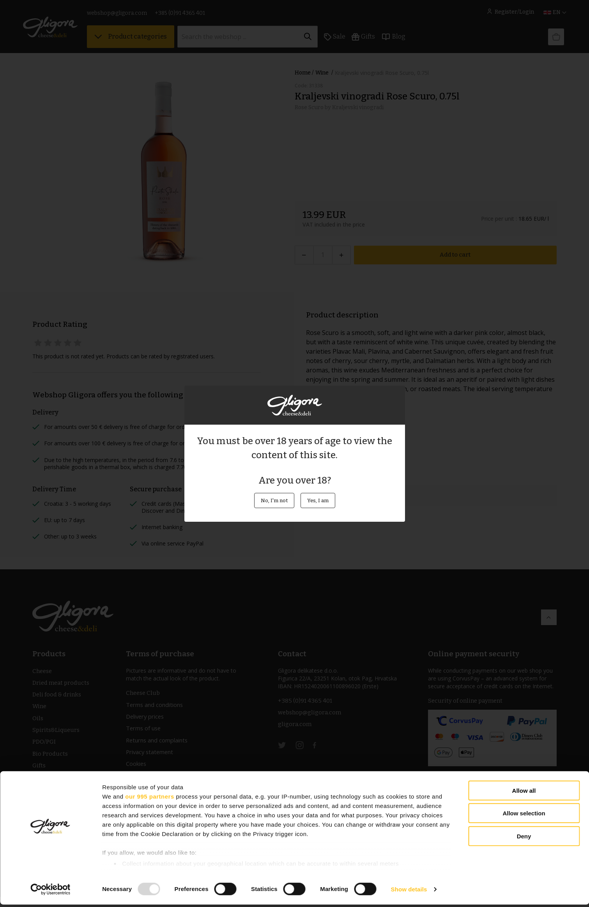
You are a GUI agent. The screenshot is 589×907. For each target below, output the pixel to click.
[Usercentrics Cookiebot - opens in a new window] (50, 892)
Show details (409, 891)
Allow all (524, 793)
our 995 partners (149, 798)
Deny (524, 838)
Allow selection (523, 815)
